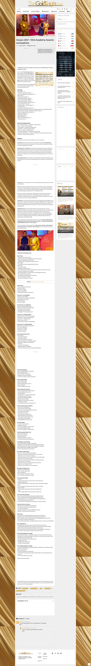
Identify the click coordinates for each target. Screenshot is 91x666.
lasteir (21, 621)
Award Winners (46, 11)
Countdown (54, 11)
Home (19, 11)
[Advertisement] (25, 56)
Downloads (62, 11)
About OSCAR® (26, 11)
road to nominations (31, 37)
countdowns (64, 19)
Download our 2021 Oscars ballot (37, 281)
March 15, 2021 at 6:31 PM (25, 621)
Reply (21, 624)
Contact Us (39, 660)
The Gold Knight (25, 627)
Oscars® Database (35, 11)
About (69, 11)
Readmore (65, 201)
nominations (23, 37)
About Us (45, 658)
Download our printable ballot (44, 87)
